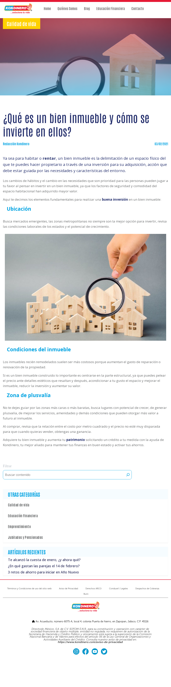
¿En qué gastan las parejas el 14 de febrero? (44, 566)
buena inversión (115, 199)
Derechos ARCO (94, 588)
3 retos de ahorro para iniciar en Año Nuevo (43, 572)
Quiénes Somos (67, 11)
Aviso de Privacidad (68, 588)
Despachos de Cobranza (147, 588)
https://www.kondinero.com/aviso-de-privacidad (90, 642)
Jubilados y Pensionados (25, 537)
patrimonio (75, 439)
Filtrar (7, 466)
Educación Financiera (110, 11)
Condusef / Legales (118, 588)
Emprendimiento (19, 526)
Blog (87, 11)
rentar (49, 158)
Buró (86, 594)
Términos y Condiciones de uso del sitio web (29, 588)
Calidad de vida (18, 504)
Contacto (137, 11)
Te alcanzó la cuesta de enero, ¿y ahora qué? (44, 560)
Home (47, 11)
